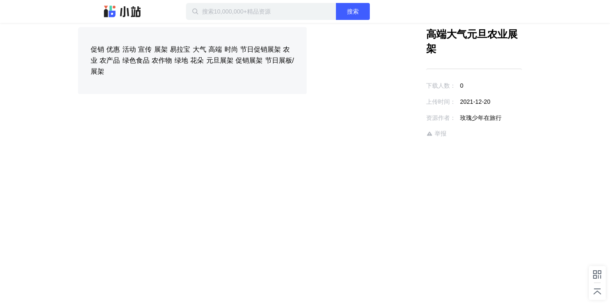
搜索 (380, 11)
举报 (412, 119)
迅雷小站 (122, 11)
